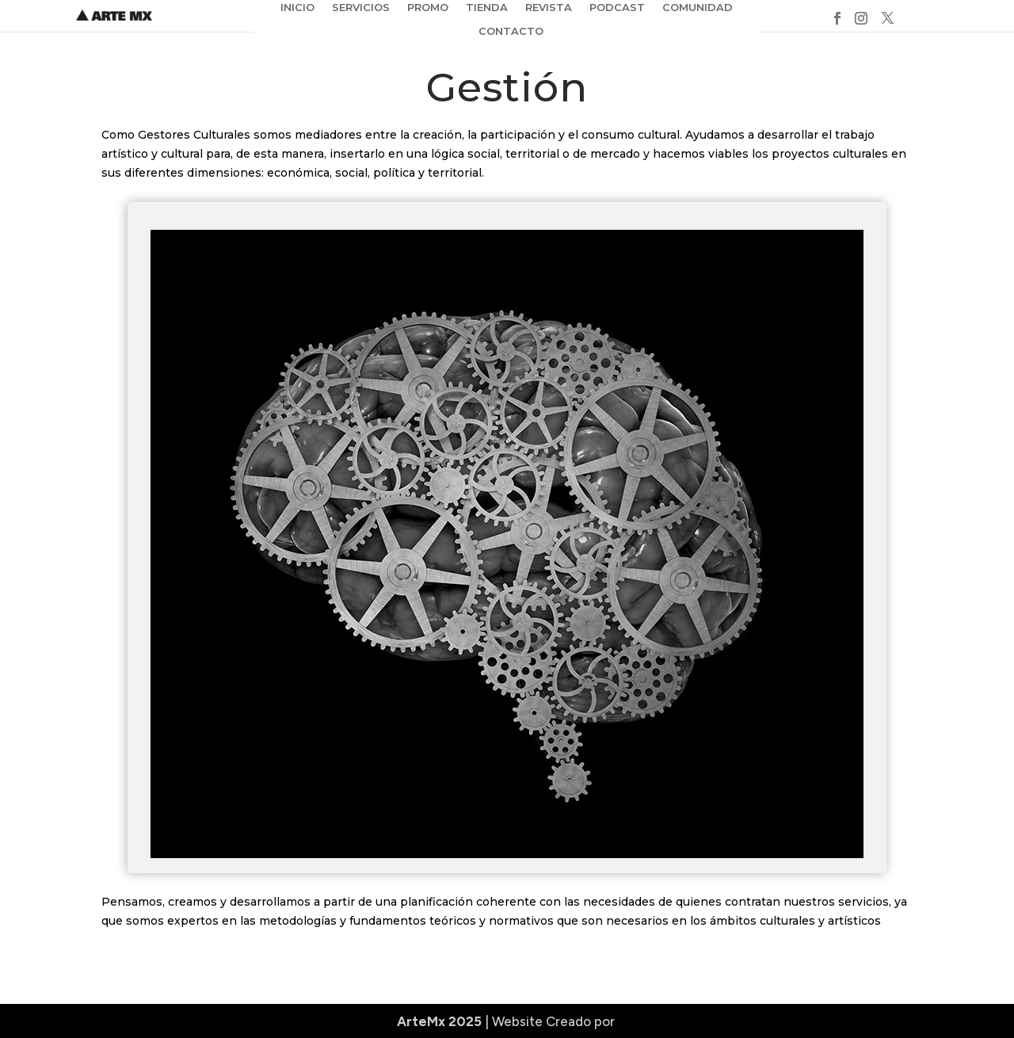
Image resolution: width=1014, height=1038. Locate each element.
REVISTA (548, 7)
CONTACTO (510, 31)
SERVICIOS (361, 7)
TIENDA (487, 7)
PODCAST (617, 7)
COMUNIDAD (697, 7)
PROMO (427, 7)
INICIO (297, 7)
